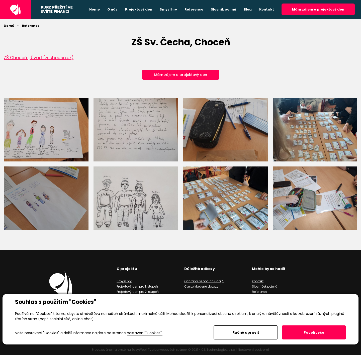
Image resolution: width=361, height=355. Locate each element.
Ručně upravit (245, 332)
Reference (30, 26)
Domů (9, 26)
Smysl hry (124, 281)
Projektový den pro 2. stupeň (138, 292)
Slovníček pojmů (264, 286)
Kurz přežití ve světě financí (57, 9)
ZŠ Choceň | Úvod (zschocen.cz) (38, 58)
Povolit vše (314, 332)
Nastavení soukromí (253, 349)
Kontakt (257, 281)
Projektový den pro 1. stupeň (137, 286)
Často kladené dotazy (201, 286)
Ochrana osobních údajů (204, 281)
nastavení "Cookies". (144, 332)
